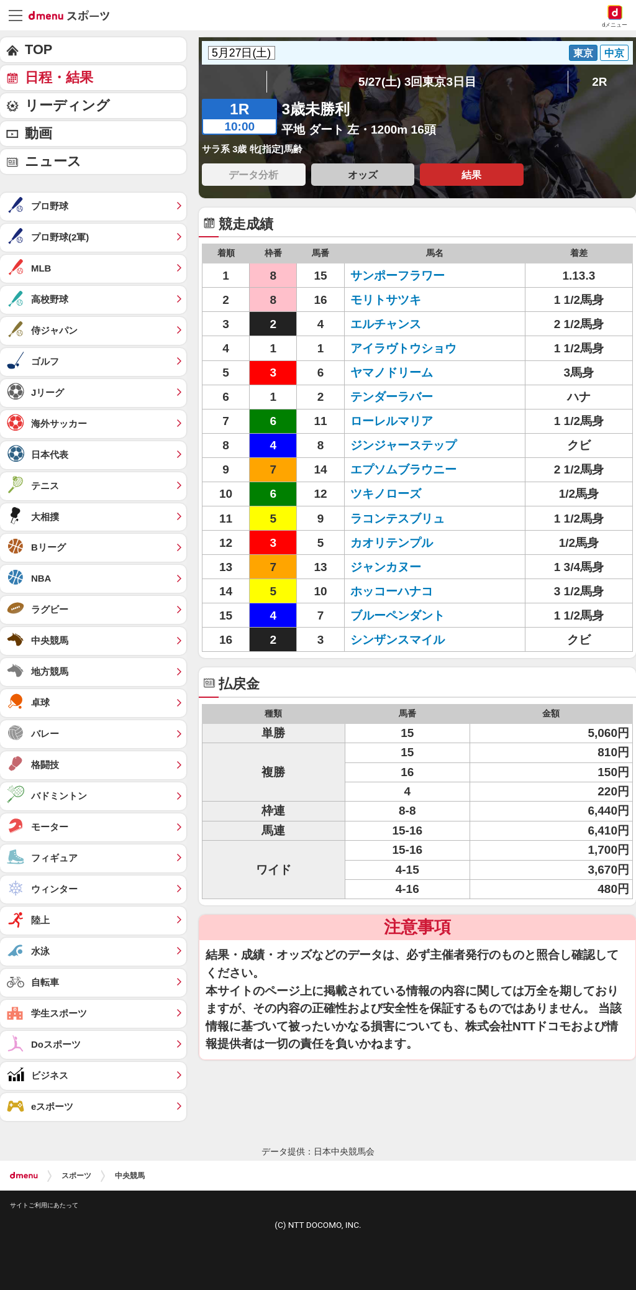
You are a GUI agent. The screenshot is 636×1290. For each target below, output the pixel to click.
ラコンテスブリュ (397, 518)
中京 (614, 52)
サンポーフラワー (397, 275)
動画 (38, 133)
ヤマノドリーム (391, 372)
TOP (38, 49)
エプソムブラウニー (403, 469)
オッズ (363, 174)
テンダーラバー (391, 396)
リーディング (67, 105)
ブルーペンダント (397, 615)
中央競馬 (130, 1175)
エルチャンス (385, 324)
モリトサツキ (385, 299)
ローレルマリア (391, 421)
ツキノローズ (385, 493)
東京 (583, 52)
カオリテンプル (391, 542)
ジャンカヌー (385, 567)
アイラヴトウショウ (403, 348)
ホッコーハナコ (391, 591)
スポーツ (76, 1175)
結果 (471, 174)
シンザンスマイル (397, 639)
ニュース (53, 161)
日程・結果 (59, 77)
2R (599, 81)
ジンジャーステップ (403, 445)
